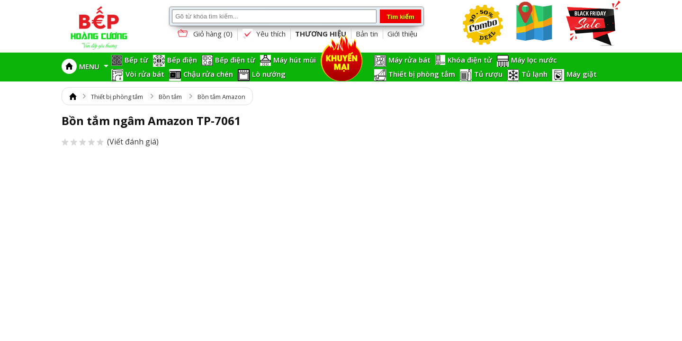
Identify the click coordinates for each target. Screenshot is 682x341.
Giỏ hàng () (204, 34)
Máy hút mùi (294, 59)
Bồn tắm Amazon (221, 96)
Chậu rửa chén (208, 74)
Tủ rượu (488, 74)
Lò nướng (269, 74)
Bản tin (367, 33)
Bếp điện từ (235, 59)
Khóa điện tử (470, 59)
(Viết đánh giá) (110, 141)
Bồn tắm (170, 96)
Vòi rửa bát (145, 74)
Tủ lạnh (534, 74)
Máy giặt (581, 74)
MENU (93, 66)
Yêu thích (264, 34)
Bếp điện (182, 59)
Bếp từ (136, 59)
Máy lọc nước (534, 59)
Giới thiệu (402, 33)
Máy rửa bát (409, 59)
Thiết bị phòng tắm (421, 74)
